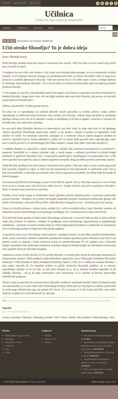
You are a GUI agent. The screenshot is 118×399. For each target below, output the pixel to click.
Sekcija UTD (19, 3)
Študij (72, 317)
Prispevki (47, 41)
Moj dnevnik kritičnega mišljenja (98, 335)
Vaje (7, 349)
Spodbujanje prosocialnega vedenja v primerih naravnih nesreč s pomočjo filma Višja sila (98, 345)
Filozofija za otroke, (35, 41)
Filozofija (26, 317)
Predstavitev (22, 28)
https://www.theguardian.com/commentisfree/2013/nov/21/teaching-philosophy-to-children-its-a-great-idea (58, 300)
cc (3, 382)
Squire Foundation (42, 262)
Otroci (64, 317)
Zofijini (6, 3)
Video (7, 352)
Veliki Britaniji (56, 202)
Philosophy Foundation (92, 258)
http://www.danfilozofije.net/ (16, 311)
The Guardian (83, 317)
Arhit (113, 382)
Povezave (38, 28)
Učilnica (35, 3)
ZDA (45, 202)
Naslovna (7, 28)
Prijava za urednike (37, 382)
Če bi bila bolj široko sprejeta (16, 218)
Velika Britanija (100, 317)
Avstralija (15, 317)
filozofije (54, 282)
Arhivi (51, 28)
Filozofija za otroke (43, 317)
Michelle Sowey (18, 56)
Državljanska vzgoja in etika (17, 335)
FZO (57, 317)
